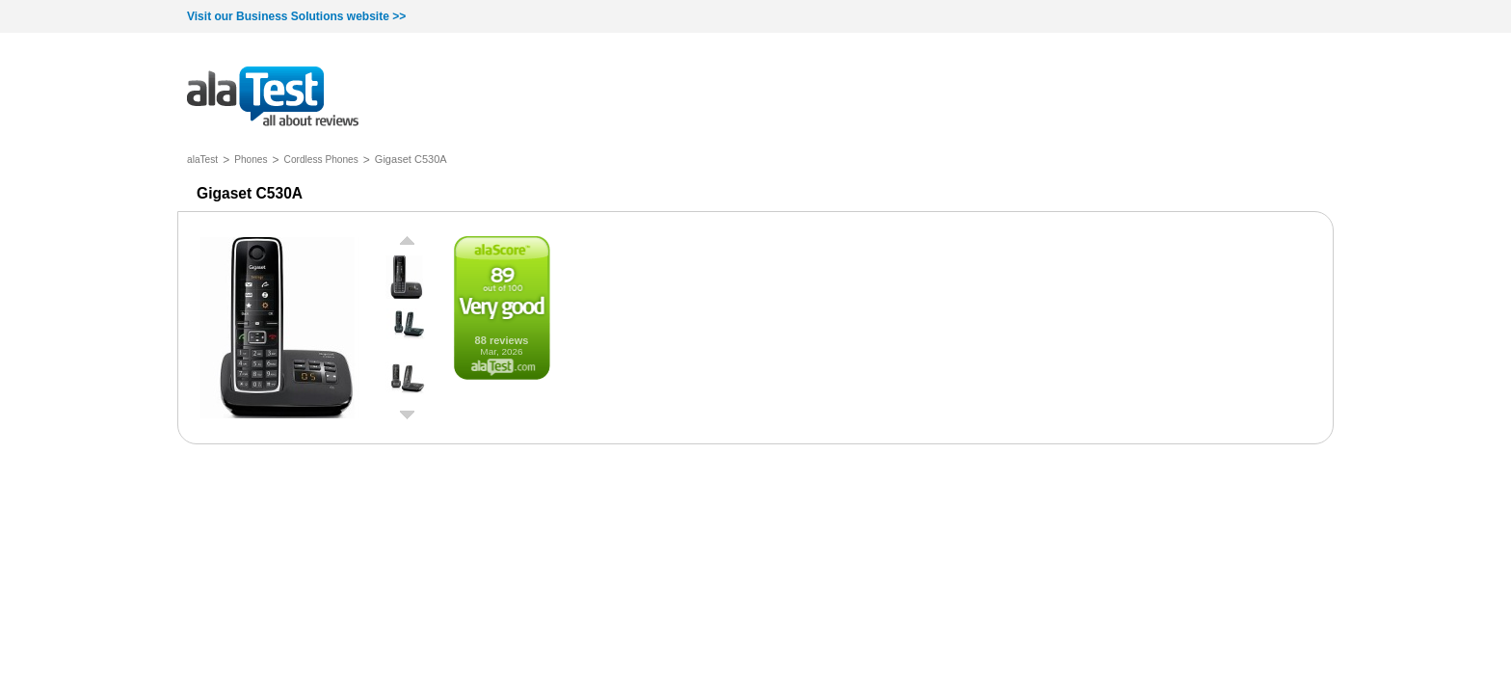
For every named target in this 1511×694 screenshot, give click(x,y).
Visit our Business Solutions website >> (296, 16)
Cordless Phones (321, 159)
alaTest (202, 159)
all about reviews (272, 98)
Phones (250, 159)
